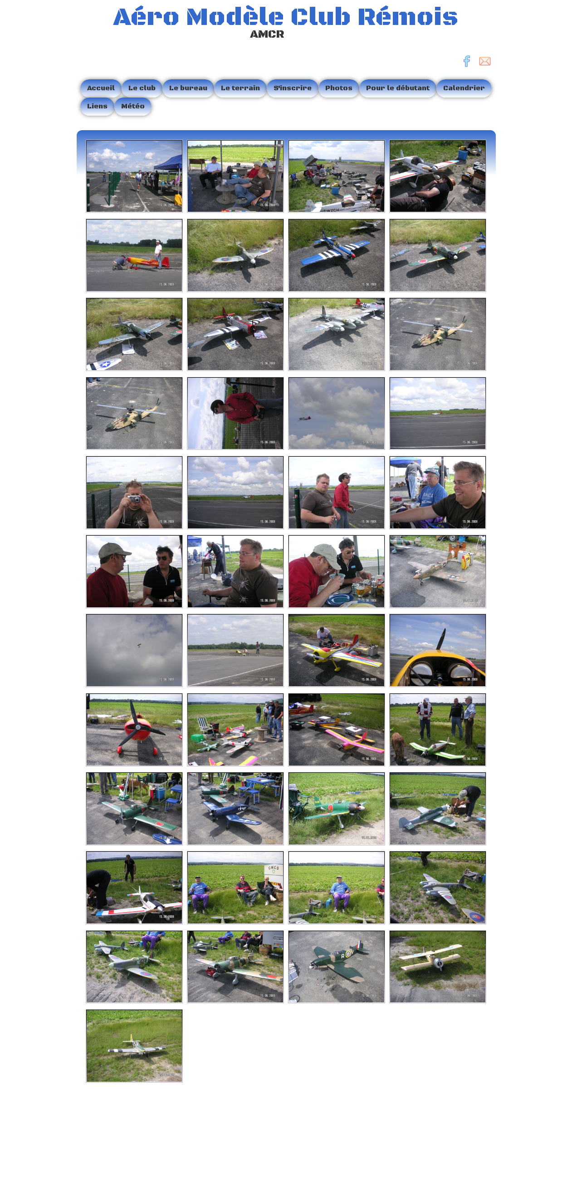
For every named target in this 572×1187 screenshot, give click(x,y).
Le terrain (240, 88)
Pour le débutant (398, 88)
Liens (97, 106)
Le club (142, 88)
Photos (338, 88)
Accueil (101, 88)
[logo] (271, 24)
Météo (133, 106)
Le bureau (188, 88)
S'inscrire (293, 88)
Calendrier (464, 88)
